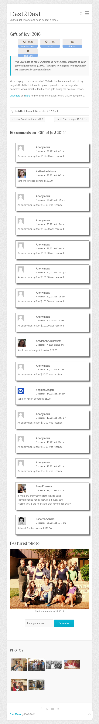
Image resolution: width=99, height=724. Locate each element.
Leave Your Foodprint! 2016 (27, 119)
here (27, 95)
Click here (15, 95)
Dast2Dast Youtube (52, 709)
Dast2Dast (25, 14)
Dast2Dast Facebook (41, 709)
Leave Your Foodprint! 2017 (71, 119)
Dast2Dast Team (23, 111)
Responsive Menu (87, 13)
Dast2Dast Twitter (47, 709)
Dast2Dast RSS (58, 709)
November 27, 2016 (45, 111)
